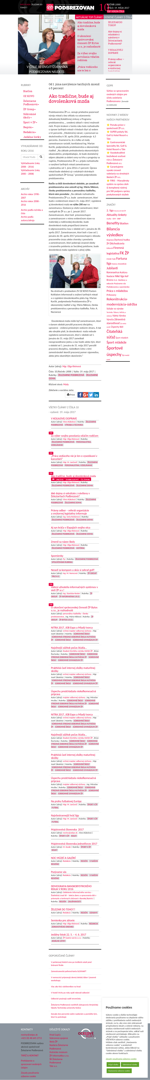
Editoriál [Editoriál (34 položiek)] (110, 248)
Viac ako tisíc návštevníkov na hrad (66, 986)
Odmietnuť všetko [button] (130, 1064)
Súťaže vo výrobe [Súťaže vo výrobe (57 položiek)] (115, 308)
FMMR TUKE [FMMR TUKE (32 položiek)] (111, 259)
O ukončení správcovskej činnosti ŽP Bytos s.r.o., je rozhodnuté (88, 41)
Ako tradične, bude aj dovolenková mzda (88, 26)
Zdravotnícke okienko (62, 926)
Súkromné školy (29, 115)
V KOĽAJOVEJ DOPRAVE (115, 51)
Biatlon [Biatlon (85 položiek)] (124, 223)
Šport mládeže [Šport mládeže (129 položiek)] (116, 342)
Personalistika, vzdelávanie (78, 465)
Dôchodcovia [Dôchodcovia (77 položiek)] (117, 243)
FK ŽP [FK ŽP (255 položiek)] (124, 253)
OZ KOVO (28, 96)
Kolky (74, 836)
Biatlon (27, 91)
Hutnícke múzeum (58, 1052)
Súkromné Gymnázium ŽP (85, 640)
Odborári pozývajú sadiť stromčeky (66, 998)
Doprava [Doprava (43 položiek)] (110, 240)
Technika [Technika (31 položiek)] (110, 312)
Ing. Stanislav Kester (71, 593)
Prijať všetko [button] (113, 1064)
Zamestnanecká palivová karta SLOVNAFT (68, 971)
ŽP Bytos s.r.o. (66, 619)
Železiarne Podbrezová (31, 102)
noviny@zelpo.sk (70, 832)
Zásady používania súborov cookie (121, 1058)
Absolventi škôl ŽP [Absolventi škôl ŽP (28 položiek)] (120, 211)
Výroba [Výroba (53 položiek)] (122, 315)
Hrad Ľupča (55, 1034)
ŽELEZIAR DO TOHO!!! (115, 24)
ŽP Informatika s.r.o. (69, 596)
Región (28, 127)
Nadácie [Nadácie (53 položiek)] (110, 276)
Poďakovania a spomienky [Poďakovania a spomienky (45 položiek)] (118, 286)
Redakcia (29, 132)
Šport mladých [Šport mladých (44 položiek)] (122, 337)
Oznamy (93, 912)
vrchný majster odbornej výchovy (77, 631)
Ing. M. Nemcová (70, 573)
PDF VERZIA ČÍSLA (116, 11)
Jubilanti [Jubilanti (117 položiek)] (112, 268)
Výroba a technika (74, 425)
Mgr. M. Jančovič (70, 462)
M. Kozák (67, 847)
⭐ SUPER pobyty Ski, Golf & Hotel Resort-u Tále (117, 135)
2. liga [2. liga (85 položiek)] (110, 210)
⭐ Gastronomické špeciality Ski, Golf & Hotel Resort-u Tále (117, 146)
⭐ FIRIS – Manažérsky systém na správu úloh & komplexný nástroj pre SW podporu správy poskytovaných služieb (118, 187)
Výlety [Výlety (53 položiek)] (115, 315)
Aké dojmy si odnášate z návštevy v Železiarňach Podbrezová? (115, 37)
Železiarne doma (84, 485)
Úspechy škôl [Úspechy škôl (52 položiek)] (117, 326)
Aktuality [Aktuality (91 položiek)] (112, 215)
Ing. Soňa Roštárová (71, 516)
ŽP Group (29, 109)
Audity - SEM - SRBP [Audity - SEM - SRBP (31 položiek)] (114, 219)
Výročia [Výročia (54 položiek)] (110, 319)
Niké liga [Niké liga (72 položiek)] (119, 276)
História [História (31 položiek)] (114, 264)
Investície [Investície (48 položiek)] (122, 263)
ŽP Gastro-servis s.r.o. (72, 938)
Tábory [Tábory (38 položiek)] (116, 312)
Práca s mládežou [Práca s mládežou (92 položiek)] (117, 291)
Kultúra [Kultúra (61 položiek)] (123, 272)
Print (71, 394)
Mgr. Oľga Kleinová (71, 366)
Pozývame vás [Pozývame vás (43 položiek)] (120, 283)
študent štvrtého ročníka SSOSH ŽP (78, 651)
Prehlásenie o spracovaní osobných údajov (31, 1064)
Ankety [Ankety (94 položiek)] (122, 215)
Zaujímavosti (74, 901)
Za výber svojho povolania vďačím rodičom (88, 57)
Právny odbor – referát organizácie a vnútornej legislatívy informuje (116, 67)
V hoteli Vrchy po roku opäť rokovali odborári (70, 992)
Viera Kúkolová (69, 421)
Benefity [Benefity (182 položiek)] (113, 223)
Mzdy (66, 384)
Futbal (55, 807)
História (80, 548)
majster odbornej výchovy (74, 697)
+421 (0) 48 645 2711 (31, 1038)
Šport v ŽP (30, 122)
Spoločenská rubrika (62, 562)
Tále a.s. (56, 576)
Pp (64, 559)
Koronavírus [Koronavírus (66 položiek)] (113, 272)
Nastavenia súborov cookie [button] (119, 1071)
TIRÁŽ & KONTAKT (30, 1055)
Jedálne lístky (32, 137)
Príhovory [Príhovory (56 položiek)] (111, 294)
